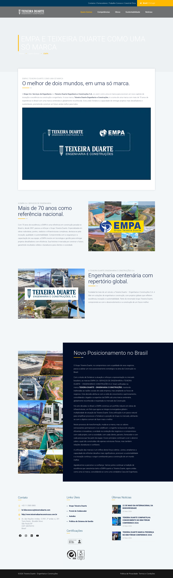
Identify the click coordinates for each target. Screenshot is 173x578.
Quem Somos (86, 12)
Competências (103, 12)
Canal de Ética (130, 3)
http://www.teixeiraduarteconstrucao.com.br (39, 514)
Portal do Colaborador (78, 511)
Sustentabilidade (133, 12)
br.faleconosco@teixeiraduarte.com (36, 510)
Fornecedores (102, 3)
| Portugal (151, 3)
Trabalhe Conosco (116, 3)
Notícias (148, 12)
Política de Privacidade (129, 574)
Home (21, 54)
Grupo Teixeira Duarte (78, 506)
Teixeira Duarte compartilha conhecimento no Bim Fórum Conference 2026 (136, 520)
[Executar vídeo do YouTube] (86, 144)
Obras (117, 12)
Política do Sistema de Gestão (81, 521)
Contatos (91, 3)
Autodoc (72, 516)
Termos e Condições (147, 574)
